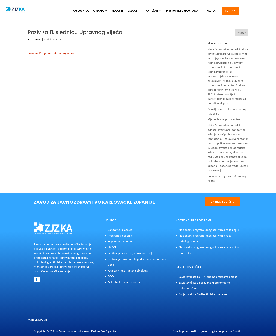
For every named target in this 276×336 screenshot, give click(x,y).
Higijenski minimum (120, 241)
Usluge (132, 11)
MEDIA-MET (41, 320)
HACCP (112, 247)
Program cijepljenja (120, 235)
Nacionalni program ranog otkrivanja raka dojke (209, 230)
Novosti (117, 11)
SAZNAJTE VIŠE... (222, 201)
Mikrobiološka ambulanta (124, 282)
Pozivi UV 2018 (52, 39)
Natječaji (151, 11)
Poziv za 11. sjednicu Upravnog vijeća (51, 53)
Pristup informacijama (182, 11)
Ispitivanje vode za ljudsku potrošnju (130, 253)
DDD (111, 276)
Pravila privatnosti (184, 331)
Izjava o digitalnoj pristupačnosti (220, 331)
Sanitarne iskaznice (120, 230)
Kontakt (230, 10)
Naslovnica (80, 11)
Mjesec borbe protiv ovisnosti (226, 119)
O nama (98, 11)
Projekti (212, 11)
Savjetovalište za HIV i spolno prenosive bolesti (208, 276)
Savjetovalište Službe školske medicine (203, 294)
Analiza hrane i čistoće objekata (128, 270)
